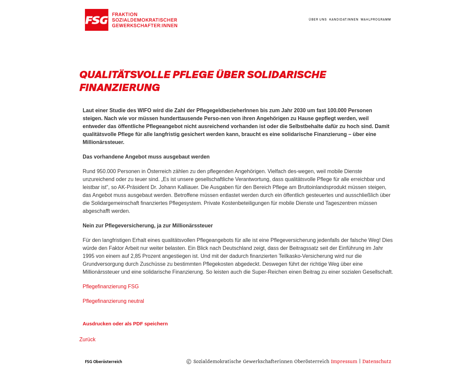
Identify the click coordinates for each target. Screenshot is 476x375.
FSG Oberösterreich (103, 361)
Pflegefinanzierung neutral (113, 301)
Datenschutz (376, 361)
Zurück (87, 339)
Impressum (344, 361)
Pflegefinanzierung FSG (111, 286)
